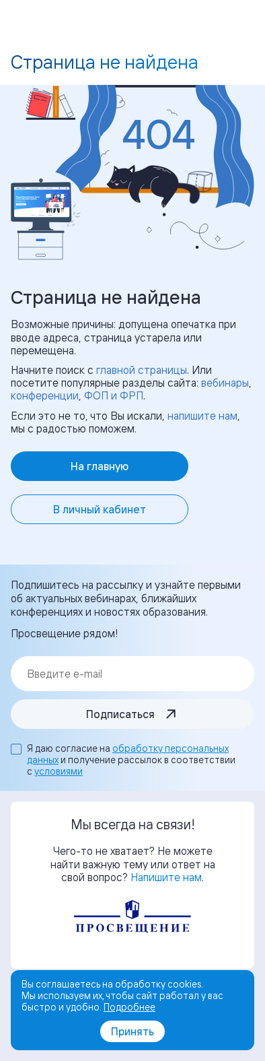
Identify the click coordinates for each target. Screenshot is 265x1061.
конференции (45, 395)
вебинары (225, 382)
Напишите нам (166, 877)
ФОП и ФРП (113, 395)
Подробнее (129, 1006)
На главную (99, 466)
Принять (132, 1031)
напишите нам (202, 415)
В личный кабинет (99, 509)
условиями (58, 771)
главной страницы (141, 370)
